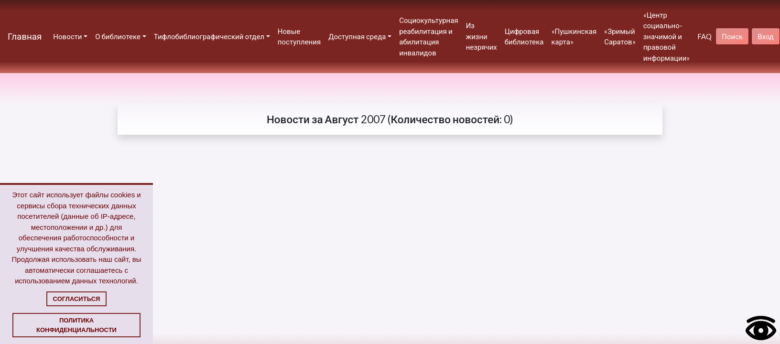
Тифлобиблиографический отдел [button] (209, 36)
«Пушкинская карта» (574, 36)
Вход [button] (766, 36)
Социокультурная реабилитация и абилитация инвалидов (428, 36)
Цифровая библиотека (524, 36)
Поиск (732, 36)
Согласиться (76, 298)
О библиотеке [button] (118, 36)
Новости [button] (67, 36)
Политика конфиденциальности (76, 325)
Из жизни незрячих (481, 36)
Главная (25, 36)
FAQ (704, 36)
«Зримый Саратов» (619, 36)
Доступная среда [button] (357, 36)
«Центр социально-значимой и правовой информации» (666, 36)
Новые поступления (299, 36)
